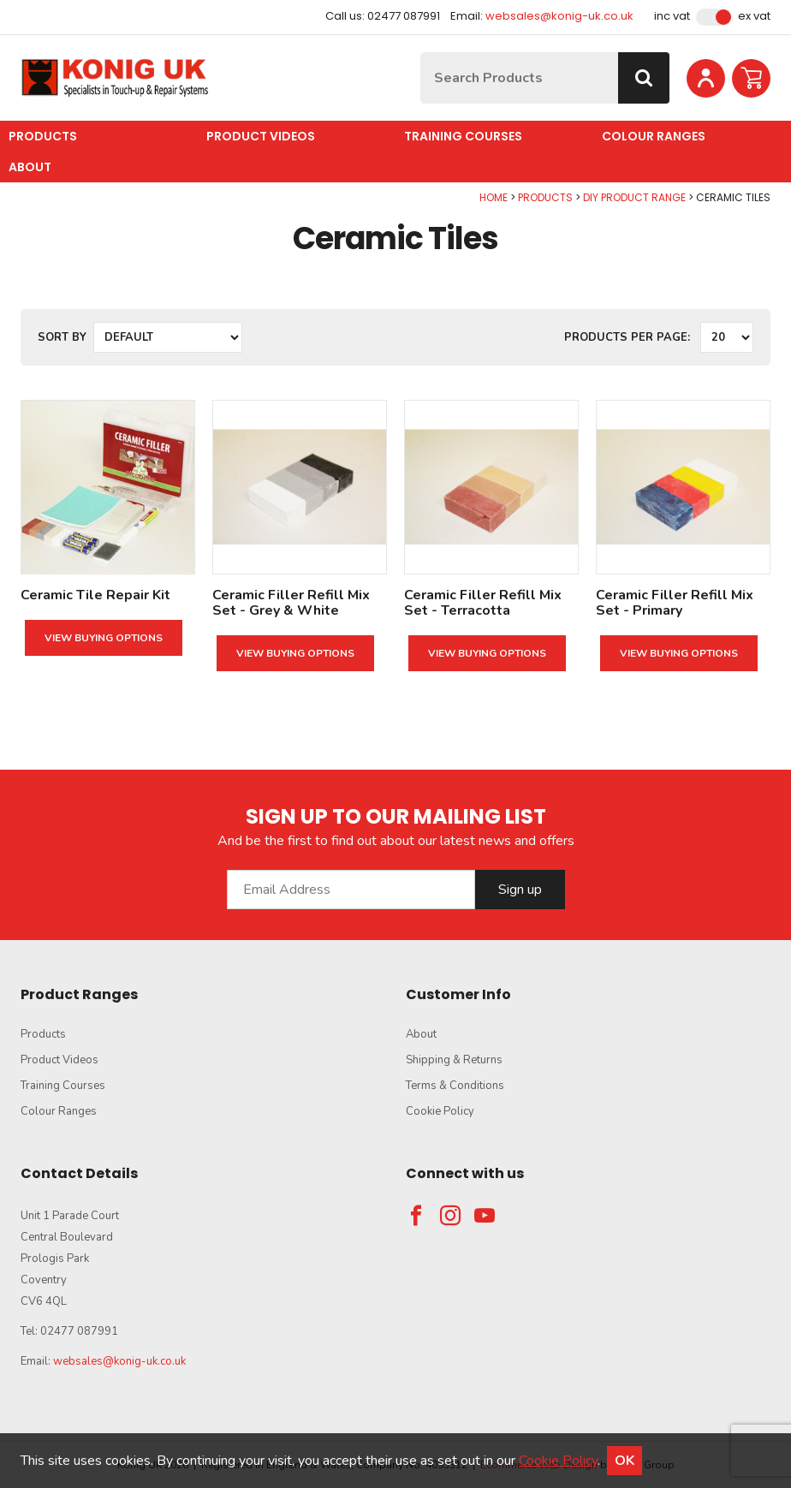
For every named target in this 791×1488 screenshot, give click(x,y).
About (30, 167)
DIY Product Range (634, 197)
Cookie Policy (440, 1111)
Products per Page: (627, 337)
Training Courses (463, 136)
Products (43, 136)
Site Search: (420, 52)
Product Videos (260, 136)
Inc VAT (672, 16)
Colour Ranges (653, 136)
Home (493, 197)
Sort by (62, 337)
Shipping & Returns (454, 1060)
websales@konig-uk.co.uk (559, 16)
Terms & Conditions (455, 1085)
